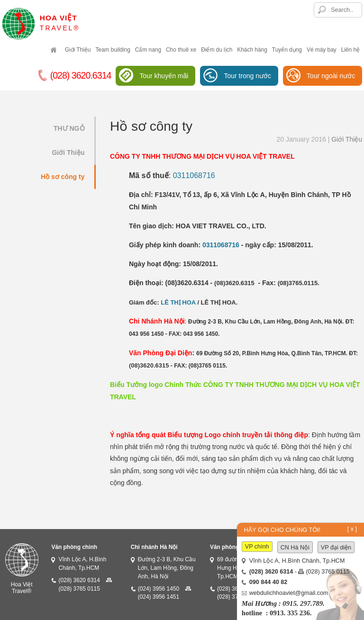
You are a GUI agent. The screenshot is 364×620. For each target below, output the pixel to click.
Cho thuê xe (181, 49)
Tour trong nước (247, 76)
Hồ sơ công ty (62, 176)
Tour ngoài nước (331, 76)
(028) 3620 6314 (79, 580)
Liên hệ (350, 49)
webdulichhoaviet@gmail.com (288, 593)
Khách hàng (252, 49)
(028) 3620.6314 (74, 75)
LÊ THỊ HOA (178, 302)
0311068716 (194, 175)
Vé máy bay (322, 49)
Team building (112, 49)
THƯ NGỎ (69, 128)
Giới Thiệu (78, 49)
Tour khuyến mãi (163, 76)
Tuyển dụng (287, 49)
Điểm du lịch (216, 49)
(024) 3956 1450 (158, 588)
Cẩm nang (148, 49)
